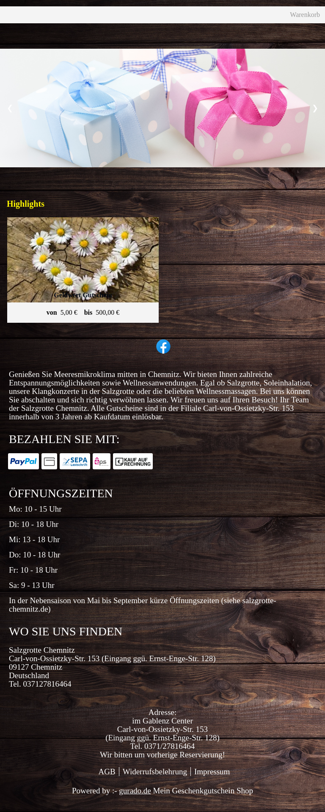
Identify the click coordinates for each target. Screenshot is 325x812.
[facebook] (162, 356)
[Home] (18, 20)
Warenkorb (239, 20)
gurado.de (135, 801)
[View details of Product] (83, 281)
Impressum (212, 782)
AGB (107, 782)
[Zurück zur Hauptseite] (166, 20)
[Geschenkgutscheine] (78, 20)
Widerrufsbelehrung (155, 782)
